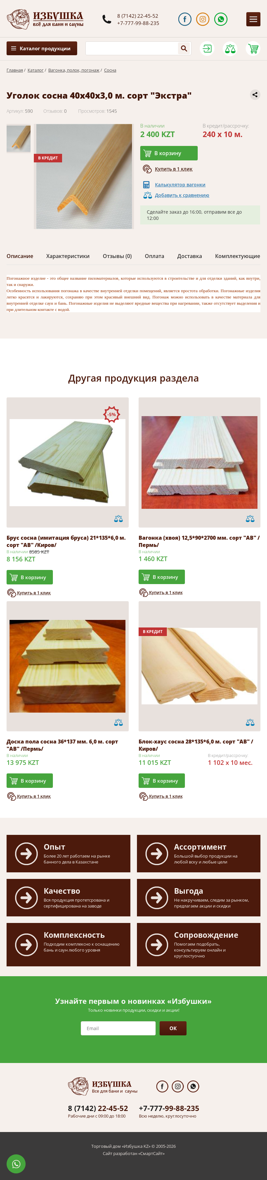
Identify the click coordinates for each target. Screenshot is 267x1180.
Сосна (110, 70)
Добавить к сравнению (182, 195)
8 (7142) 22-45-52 (137, 15)
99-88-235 (169, 1108)
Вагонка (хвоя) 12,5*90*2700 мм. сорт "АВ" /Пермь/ (199, 541)
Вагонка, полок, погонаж (74, 70)
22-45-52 (98, 1108)
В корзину (167, 153)
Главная (15, 70)
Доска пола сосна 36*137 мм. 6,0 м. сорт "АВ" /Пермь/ (62, 745)
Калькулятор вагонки (180, 184)
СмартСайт (151, 1153)
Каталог (36, 70)
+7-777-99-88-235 (138, 23)
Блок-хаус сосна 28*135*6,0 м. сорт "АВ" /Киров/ (196, 745)
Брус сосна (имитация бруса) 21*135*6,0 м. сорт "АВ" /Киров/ (66, 541)
